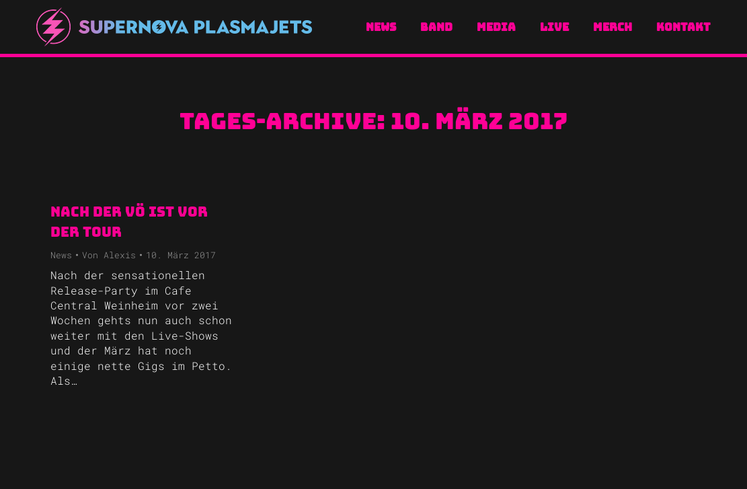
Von (109, 255)
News (61, 255)
